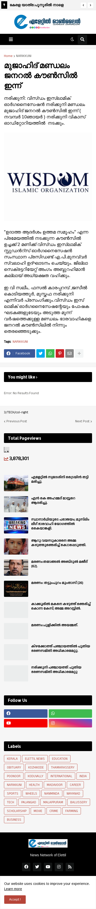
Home (8, 56)
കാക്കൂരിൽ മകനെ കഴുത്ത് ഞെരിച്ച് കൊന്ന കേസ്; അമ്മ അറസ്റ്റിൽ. (61, 606)
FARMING (71, 811)
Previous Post (16, 421)
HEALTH (34, 785)
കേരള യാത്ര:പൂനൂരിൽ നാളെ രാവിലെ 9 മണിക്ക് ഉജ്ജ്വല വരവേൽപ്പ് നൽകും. (43, 5)
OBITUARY (14, 767)
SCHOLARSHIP (16, 811)
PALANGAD (28, 802)
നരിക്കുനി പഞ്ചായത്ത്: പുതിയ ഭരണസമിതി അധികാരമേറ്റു (56, 669)
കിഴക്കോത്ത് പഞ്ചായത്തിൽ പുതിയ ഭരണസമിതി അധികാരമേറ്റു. (60, 648)
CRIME (53, 811)
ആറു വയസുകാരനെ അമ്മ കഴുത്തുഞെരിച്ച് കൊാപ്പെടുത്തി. (58, 542)
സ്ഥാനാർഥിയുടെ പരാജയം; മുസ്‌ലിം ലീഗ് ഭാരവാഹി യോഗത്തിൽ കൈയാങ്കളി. (60, 524)
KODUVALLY (35, 776)
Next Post (82, 421)
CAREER (75, 785)
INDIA (83, 776)
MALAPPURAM (53, 802)
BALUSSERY (78, 802)
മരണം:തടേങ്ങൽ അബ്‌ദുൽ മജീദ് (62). (59, 564)
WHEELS (31, 793)
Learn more (13, 889)
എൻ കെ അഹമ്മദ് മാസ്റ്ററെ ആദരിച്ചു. (53, 500)
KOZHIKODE (36, 767)
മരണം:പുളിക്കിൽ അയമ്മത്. (54, 625)
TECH (10, 802)
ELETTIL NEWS (35, 759)
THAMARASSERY (62, 767)
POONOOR (14, 776)
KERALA (12, 759)
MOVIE (38, 811)
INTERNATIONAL (61, 776)
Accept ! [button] (15, 899)
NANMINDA (51, 793)
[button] (83, 5)
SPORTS (12, 793)
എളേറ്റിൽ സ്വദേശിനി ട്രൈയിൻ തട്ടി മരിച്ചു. (60, 479)
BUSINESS (14, 819)
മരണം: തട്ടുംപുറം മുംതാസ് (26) (57, 583)
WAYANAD (73, 793)
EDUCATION (60, 759)
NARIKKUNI (23, 56)
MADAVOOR (55, 785)
